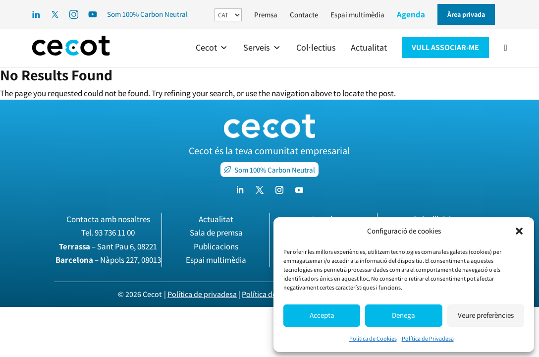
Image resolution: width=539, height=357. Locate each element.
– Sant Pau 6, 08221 (108, 246)
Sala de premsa (216, 232)
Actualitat (216, 219)
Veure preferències (486, 315)
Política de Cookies (373, 338)
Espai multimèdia (357, 14)
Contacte (304, 14)
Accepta (322, 315)
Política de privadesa (202, 294)
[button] (519, 231)
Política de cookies (273, 294)
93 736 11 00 (115, 232)
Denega (403, 315)
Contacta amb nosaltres (108, 219)
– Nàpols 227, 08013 (108, 259)
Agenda (411, 14)
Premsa (265, 14)
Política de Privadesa (428, 338)
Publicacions (216, 246)
